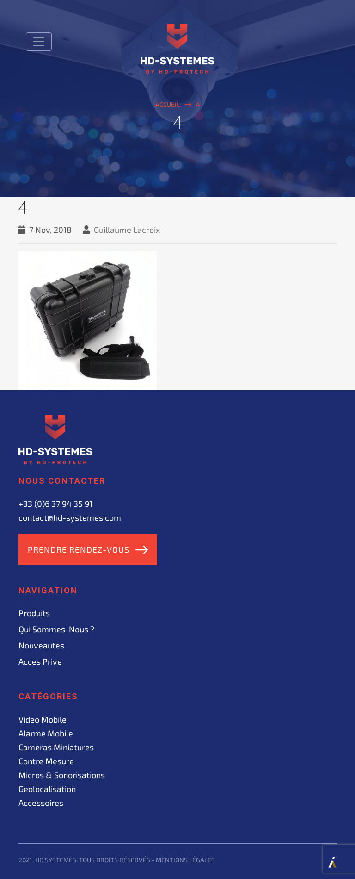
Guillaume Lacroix (127, 229)
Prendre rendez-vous (78, 549)
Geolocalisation (47, 789)
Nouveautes (41, 645)
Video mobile (42, 719)
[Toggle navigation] (39, 41)
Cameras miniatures (56, 747)
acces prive (40, 661)
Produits (34, 613)
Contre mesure (46, 761)
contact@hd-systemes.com (69, 517)
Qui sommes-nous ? (56, 629)
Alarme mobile (45, 733)
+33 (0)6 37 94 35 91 (55, 504)
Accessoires (40, 803)
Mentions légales (185, 860)
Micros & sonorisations (61, 775)
